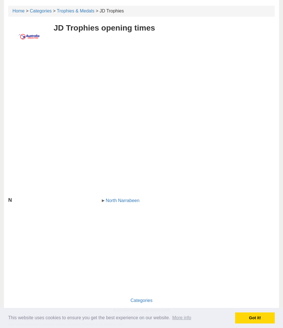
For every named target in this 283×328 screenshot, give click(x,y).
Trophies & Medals (75, 10)
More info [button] (181, 317)
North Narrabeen (123, 200)
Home (18, 10)
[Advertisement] (141, 89)
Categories (41, 10)
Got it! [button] (255, 318)
